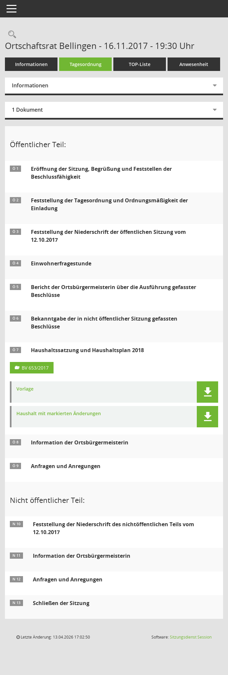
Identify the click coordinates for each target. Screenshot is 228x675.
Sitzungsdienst (191, 637)
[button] (207, 392)
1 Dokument (27, 109)
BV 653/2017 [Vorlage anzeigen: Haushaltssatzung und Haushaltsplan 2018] (35, 368)
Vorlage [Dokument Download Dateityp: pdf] (25, 389)
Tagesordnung (86, 64)
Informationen (31, 64)
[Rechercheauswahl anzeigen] (10, 34)
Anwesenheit (193, 64)
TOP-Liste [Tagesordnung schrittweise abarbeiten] (139, 64)
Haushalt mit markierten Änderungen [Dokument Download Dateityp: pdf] (58, 413)
